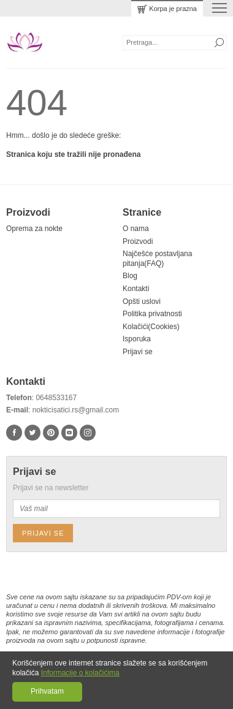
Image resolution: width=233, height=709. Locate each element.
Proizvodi (138, 241)
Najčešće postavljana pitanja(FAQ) (157, 258)
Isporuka (137, 339)
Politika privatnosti (152, 313)
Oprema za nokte (34, 228)
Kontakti (136, 288)
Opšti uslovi (142, 301)
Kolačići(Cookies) (151, 326)
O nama (136, 228)
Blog (130, 275)
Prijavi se (138, 351)
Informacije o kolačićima (80, 673)
